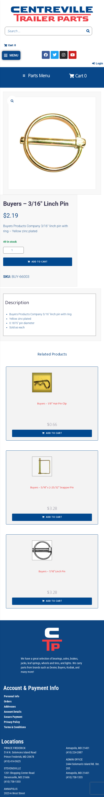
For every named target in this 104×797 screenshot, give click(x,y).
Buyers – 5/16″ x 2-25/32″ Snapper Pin (52, 487)
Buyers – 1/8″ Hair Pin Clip (52, 403)
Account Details (12, 711)
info (16, 696)
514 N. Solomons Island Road (20, 752)
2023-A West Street (14, 793)
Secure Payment (13, 716)
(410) (69, 777)
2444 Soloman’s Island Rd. (80, 764)
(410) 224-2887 (74, 752)
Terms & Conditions (15, 727)
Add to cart (39, 262)
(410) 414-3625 (12, 761)
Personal (9, 696)
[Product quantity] (13, 250)
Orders (7, 701)
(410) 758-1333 (12, 781)
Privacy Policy (12, 722)
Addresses (10, 706)
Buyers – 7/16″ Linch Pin (52, 571)
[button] (11, 55)
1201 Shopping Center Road (19, 772)
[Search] (88, 31)
